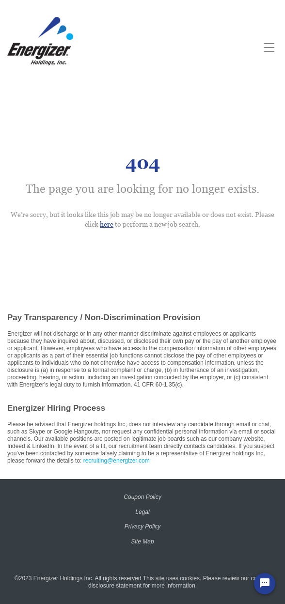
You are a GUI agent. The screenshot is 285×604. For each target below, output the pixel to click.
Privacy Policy (143, 526)
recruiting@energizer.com (116, 460)
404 (143, 163)
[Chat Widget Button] (264, 583)
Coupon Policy (142, 497)
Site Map (142, 541)
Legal (142, 512)
